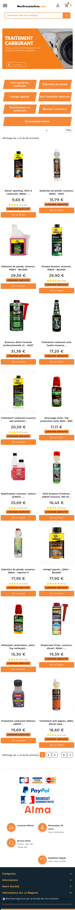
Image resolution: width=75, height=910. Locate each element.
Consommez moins (37, 121)
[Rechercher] (37, 15)
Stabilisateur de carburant (20, 109)
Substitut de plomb (55, 84)
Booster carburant (55, 109)
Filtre (68, 130)
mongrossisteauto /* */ (31, 6)
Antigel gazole (19, 96)
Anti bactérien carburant (20, 84)
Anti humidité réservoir (55, 96)
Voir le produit (18, 215)
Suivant (70, 755)
